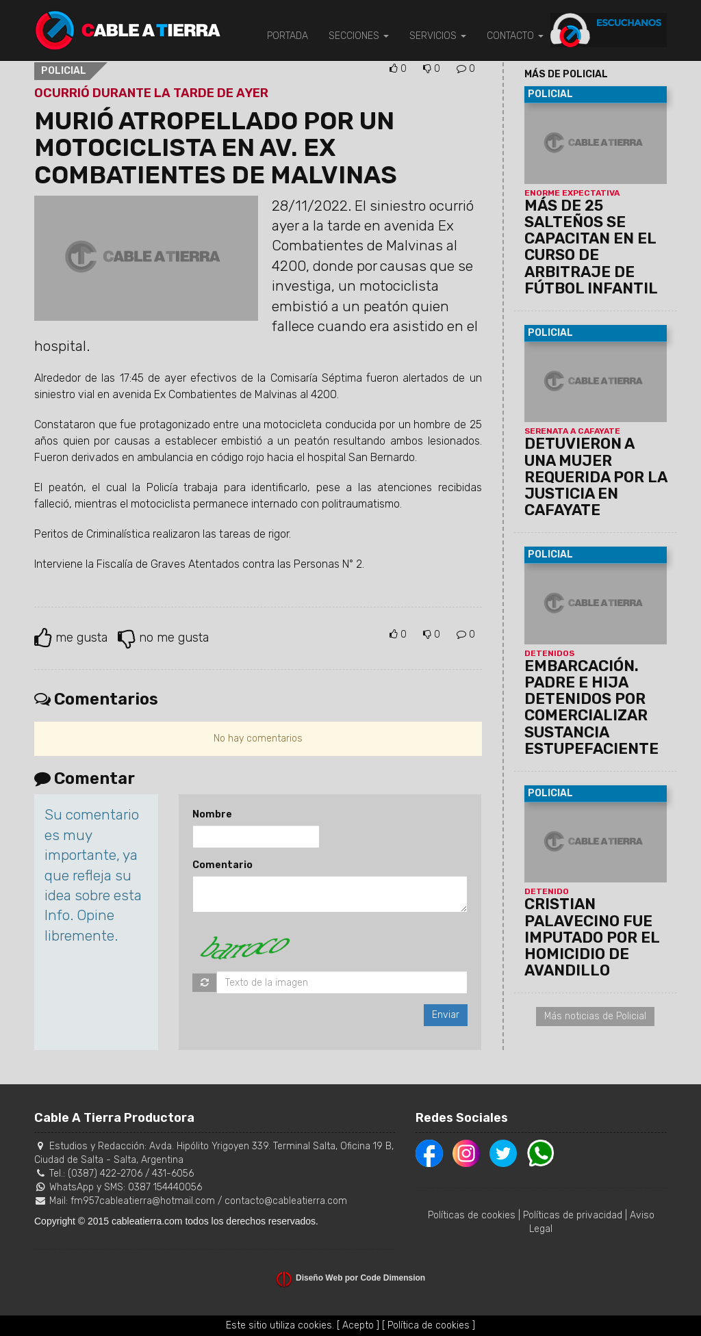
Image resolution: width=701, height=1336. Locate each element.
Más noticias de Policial (595, 1016)
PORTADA (287, 36)
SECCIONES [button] (359, 36)
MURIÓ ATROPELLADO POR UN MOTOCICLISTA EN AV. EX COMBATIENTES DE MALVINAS (215, 147)
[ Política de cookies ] (428, 1325)
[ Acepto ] (358, 1325)
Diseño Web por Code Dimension (360, 1278)
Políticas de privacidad (572, 1215)
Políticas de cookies (471, 1215)
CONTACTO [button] (515, 36)
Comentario (222, 865)
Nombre (212, 814)
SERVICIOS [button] (437, 36)
